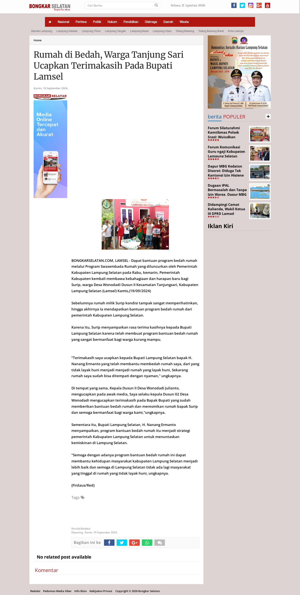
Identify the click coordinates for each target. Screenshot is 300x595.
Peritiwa (81, 22)
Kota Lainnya (235, 31)
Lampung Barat (139, 31)
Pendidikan (131, 22)
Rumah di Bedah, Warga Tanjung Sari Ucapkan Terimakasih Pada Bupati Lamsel (109, 65)
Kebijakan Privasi (100, 591)
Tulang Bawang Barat (211, 31)
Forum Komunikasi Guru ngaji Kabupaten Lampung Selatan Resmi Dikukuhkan (226, 154)
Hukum (112, 22)
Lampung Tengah (115, 31)
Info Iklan (80, 591)
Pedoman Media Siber (57, 591)
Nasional (63, 22)
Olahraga (151, 22)
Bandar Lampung (41, 31)
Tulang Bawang (185, 31)
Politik (97, 22)
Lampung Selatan (67, 31)
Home (37, 40)
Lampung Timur (91, 31)
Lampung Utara (162, 31)
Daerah (168, 22)
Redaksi (35, 591)
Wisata (184, 22)
